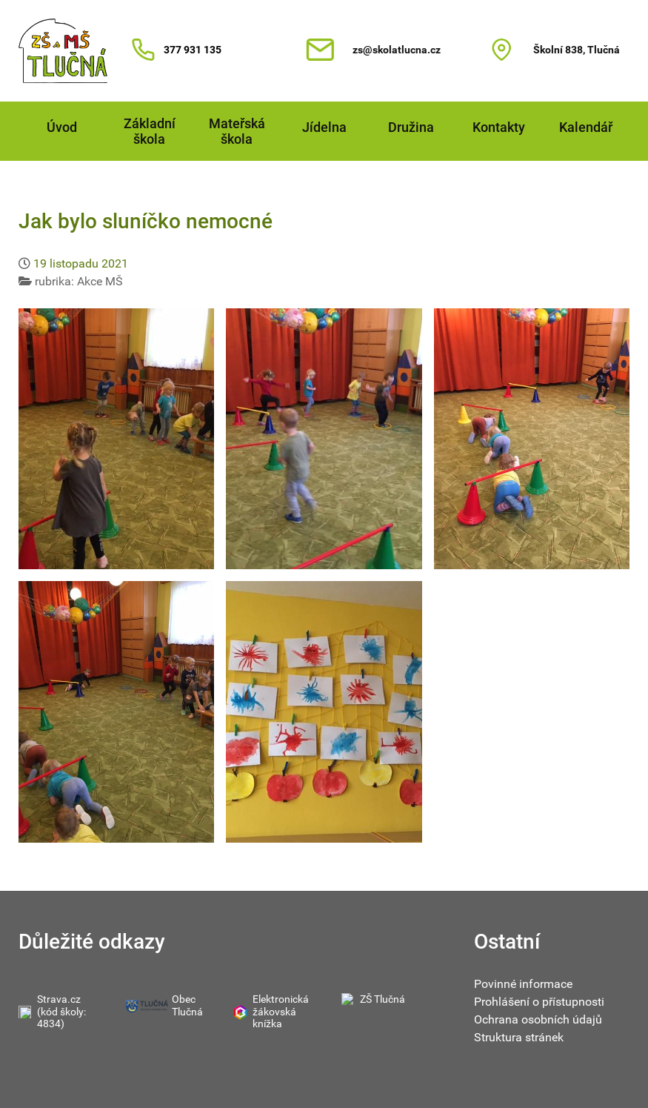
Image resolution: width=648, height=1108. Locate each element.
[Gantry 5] (63, 51)
